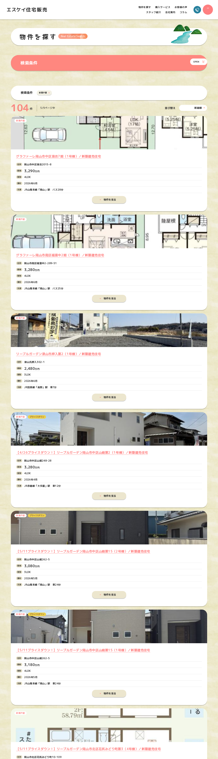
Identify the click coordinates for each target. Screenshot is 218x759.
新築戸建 (44, 93)
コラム (181, 12)
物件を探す (142, 7)
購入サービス (160, 7)
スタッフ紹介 (150, 12)
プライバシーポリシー (174, 710)
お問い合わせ (170, 700)
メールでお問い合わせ (103, 613)
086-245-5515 (41, 626)
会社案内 (168, 12)
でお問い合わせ (107, 629)
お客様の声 (178, 7)
